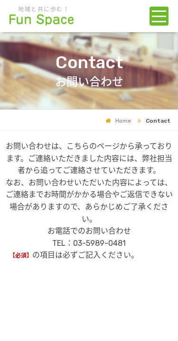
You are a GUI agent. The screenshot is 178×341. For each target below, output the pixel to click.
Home (118, 120)
